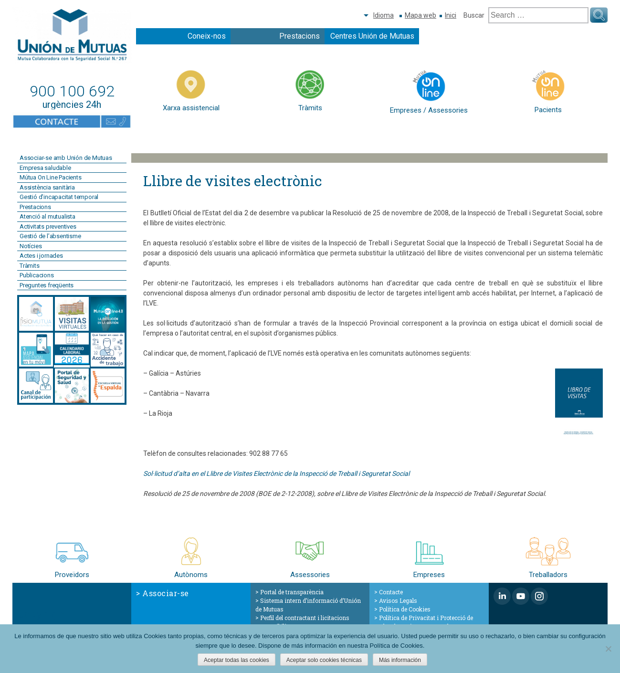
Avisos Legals (398, 600)
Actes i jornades (41, 255)
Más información (400, 660)
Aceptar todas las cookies (236, 660)
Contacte (391, 592)
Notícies (31, 246)
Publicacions (37, 275)
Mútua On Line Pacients (51, 177)
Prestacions (299, 36)
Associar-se (165, 593)
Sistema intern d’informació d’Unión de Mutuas (308, 605)
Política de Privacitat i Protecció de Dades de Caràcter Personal (423, 622)
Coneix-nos (207, 36)
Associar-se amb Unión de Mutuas (66, 157)
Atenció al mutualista (47, 216)
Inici (450, 15)
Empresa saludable (45, 167)
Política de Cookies (405, 609)
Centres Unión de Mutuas (372, 36)
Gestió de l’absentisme (50, 236)
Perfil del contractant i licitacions (304, 617)
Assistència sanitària (47, 187)
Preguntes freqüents (47, 285)
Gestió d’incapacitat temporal (59, 196)
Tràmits (30, 265)
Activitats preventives (48, 226)
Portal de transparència (292, 592)
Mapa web (420, 15)
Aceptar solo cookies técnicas (324, 660)
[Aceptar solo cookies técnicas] (608, 648)
